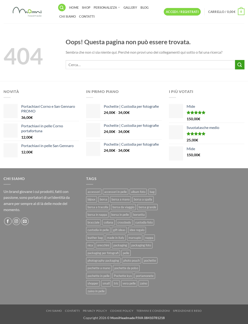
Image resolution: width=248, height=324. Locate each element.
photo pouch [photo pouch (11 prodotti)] (131, 260)
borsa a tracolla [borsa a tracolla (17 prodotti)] (98, 207)
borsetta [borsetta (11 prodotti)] (139, 214)
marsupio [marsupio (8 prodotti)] (134, 238)
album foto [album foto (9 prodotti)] (138, 192)
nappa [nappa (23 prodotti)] (149, 238)
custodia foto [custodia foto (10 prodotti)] (144, 222)
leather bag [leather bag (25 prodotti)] (95, 238)
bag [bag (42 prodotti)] (152, 192)
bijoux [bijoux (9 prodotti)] (92, 199)
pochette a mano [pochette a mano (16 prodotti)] (99, 268)
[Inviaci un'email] (25, 221)
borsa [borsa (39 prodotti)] (103, 199)
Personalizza (107, 7)
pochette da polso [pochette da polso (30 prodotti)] (126, 268)
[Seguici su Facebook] (8, 221)
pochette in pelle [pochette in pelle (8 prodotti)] (99, 276)
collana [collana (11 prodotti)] (108, 222)
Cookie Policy (122, 310)
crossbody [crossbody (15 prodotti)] (124, 222)
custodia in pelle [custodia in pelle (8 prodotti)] (98, 230)
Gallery (130, 7)
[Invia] (239, 64)
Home (74, 7)
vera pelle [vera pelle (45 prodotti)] (129, 283)
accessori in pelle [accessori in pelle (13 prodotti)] (115, 192)
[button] (62, 8)
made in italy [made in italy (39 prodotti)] (115, 238)
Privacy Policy (95, 310)
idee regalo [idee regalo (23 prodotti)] (137, 230)
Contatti (87, 16)
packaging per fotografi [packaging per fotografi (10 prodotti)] (103, 253)
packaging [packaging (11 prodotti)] (120, 245)
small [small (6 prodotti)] (106, 283)
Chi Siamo (67, 16)
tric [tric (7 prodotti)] (116, 283)
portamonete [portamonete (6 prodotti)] (145, 276)
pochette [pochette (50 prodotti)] (150, 260)
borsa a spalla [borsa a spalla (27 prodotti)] (143, 199)
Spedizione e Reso (187, 310)
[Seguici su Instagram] (16, 221)
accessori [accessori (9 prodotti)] (94, 192)
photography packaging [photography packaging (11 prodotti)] (103, 260)
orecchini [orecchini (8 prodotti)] (103, 245)
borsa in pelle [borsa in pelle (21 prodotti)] (120, 214)
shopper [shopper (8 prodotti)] (93, 283)
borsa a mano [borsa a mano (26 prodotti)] (121, 199)
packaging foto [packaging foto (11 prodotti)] (141, 245)
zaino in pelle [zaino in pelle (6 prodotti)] (96, 291)
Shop (86, 7)
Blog (144, 7)
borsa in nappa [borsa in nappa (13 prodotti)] (97, 214)
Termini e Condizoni (153, 310)
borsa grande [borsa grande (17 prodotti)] (147, 207)
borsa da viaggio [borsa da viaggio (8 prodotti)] (123, 207)
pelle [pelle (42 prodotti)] (126, 253)
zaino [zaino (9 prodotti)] (143, 283)
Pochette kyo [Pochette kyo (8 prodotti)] (123, 276)
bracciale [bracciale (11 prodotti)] (94, 222)
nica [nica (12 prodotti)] (90, 245)
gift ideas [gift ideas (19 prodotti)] (119, 230)
